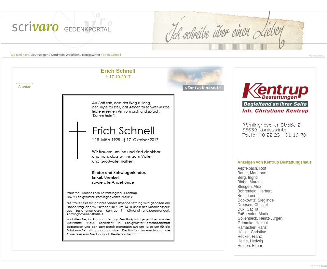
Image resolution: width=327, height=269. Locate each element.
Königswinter (91, 54)
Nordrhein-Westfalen (65, 54)
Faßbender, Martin (253, 214)
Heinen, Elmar (250, 245)
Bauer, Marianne (252, 173)
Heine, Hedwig (250, 241)
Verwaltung (316, 55)
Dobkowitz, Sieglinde (256, 200)
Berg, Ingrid (248, 177)
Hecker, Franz (250, 236)
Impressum (318, 266)
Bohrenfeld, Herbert (255, 191)
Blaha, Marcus (250, 182)
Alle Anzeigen (39, 54)
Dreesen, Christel (253, 204)
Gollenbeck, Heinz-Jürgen (260, 218)
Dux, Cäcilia (248, 209)
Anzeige (24, 86)
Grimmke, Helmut (253, 223)
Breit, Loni (246, 195)
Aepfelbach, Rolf (252, 168)
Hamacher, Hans (252, 227)
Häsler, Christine (252, 232)
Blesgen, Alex (249, 186)
